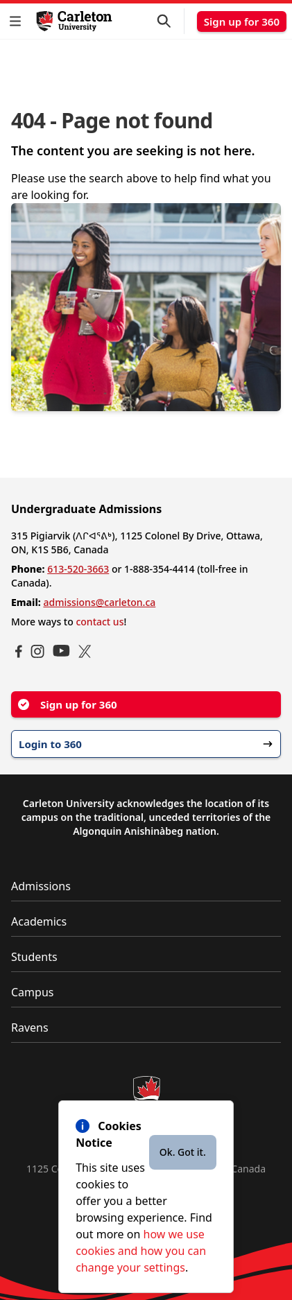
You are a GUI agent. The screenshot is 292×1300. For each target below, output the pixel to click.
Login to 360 (146, 744)
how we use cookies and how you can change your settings (141, 1251)
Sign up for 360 (242, 21)
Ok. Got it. (183, 1152)
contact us (99, 621)
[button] (18, 21)
